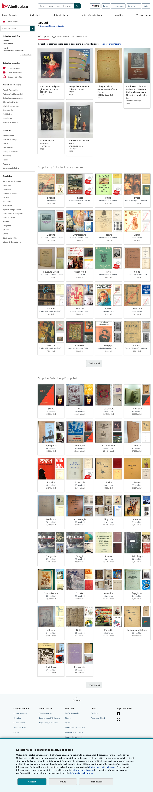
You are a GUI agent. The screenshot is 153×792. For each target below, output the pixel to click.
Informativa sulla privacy (75, 727)
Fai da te (94, 713)
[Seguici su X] (118, 719)
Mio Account (118, 6)
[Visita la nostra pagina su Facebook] (118, 713)
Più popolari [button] (43, 36)
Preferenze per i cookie (74, 732)
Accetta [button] (32, 781)
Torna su (77, 700)
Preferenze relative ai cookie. (102, 767)
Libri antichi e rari (61, 15)
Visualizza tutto (26, 55)
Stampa (68, 718)
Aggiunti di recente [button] (60, 36)
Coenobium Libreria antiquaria (52, 26)
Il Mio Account (19, 723)
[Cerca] (77, 5)
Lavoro (68, 723)
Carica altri (94, 363)
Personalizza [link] (96, 781)
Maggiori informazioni (110, 43)
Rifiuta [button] (62, 781)
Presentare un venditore (48, 723)
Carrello (16, 732)
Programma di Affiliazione (49, 718)
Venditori (119, 15)
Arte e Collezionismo (92, 15)
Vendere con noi (144, 15)
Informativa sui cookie (74, 737)
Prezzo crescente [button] (79, 36)
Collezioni (35, 15)
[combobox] (56, 5)
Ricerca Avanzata (9, 15)
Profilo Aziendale (72, 713)
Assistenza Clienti (98, 718)
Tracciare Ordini (19, 727)
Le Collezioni (10, 22)
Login (105, 6)
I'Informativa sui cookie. (82, 770)
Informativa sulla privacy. (81, 773)
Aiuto (146, 6)
